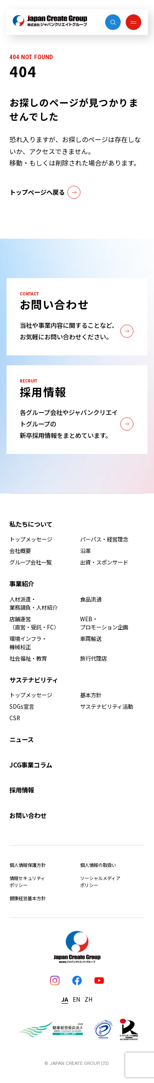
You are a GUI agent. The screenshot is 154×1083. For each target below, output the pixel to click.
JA (65, 999)
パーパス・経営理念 (104, 539)
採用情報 (21, 789)
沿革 (85, 550)
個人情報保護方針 (27, 865)
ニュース (21, 739)
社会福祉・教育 (28, 658)
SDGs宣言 (21, 706)
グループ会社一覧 (30, 562)
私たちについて (31, 523)
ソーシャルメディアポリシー (100, 881)
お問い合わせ (27, 815)
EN (76, 999)
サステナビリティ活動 (106, 706)
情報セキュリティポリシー (27, 881)
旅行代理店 (93, 658)
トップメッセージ (30, 539)
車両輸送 (90, 638)
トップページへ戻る (44, 192)
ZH (88, 999)
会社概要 (20, 550)
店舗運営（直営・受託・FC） (34, 623)
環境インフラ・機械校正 (28, 642)
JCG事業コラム (30, 764)
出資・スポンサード (104, 562)
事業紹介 (21, 583)
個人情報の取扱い (98, 865)
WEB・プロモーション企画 (104, 623)
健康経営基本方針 (27, 898)
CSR (14, 718)
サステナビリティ (33, 679)
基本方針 (90, 695)
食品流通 (90, 599)
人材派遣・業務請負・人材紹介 (33, 603)
